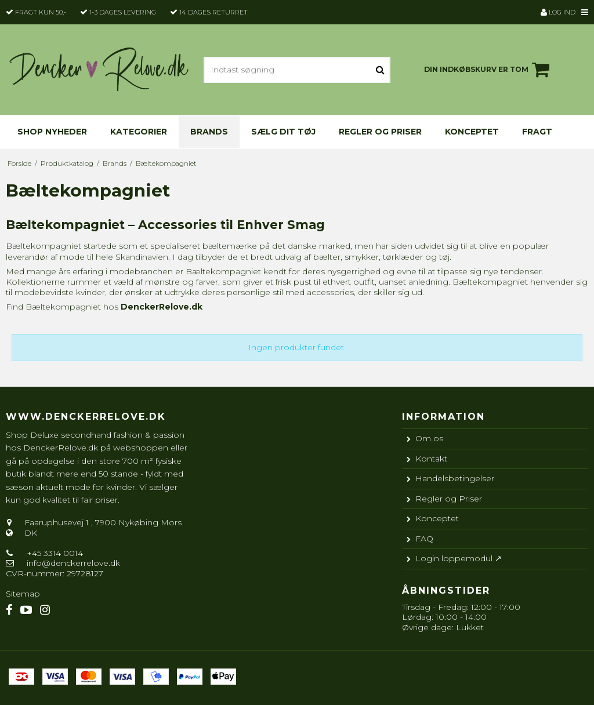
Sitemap (23, 593)
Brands (209, 131)
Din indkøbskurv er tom (488, 69)
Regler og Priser (380, 131)
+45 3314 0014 (53, 553)
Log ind (558, 12)
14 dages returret (213, 12)
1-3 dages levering (122, 12)
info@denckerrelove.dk (73, 563)
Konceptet (472, 131)
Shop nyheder (52, 131)
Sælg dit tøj (283, 131)
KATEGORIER (138, 131)
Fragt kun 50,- (40, 12)
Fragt (537, 131)
